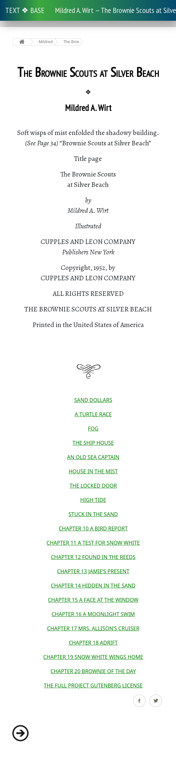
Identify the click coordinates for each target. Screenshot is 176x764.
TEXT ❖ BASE (24, 10)
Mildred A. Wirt (47, 41)
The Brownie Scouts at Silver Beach (71, 41)
